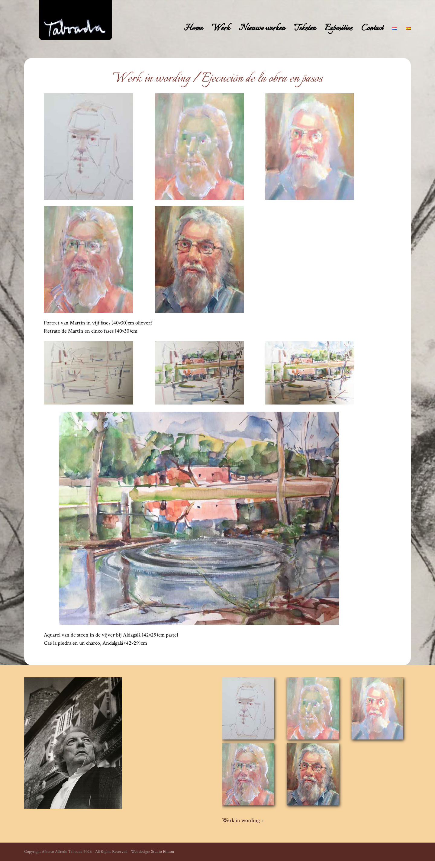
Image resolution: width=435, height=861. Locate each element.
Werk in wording (241, 820)
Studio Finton (162, 851)
